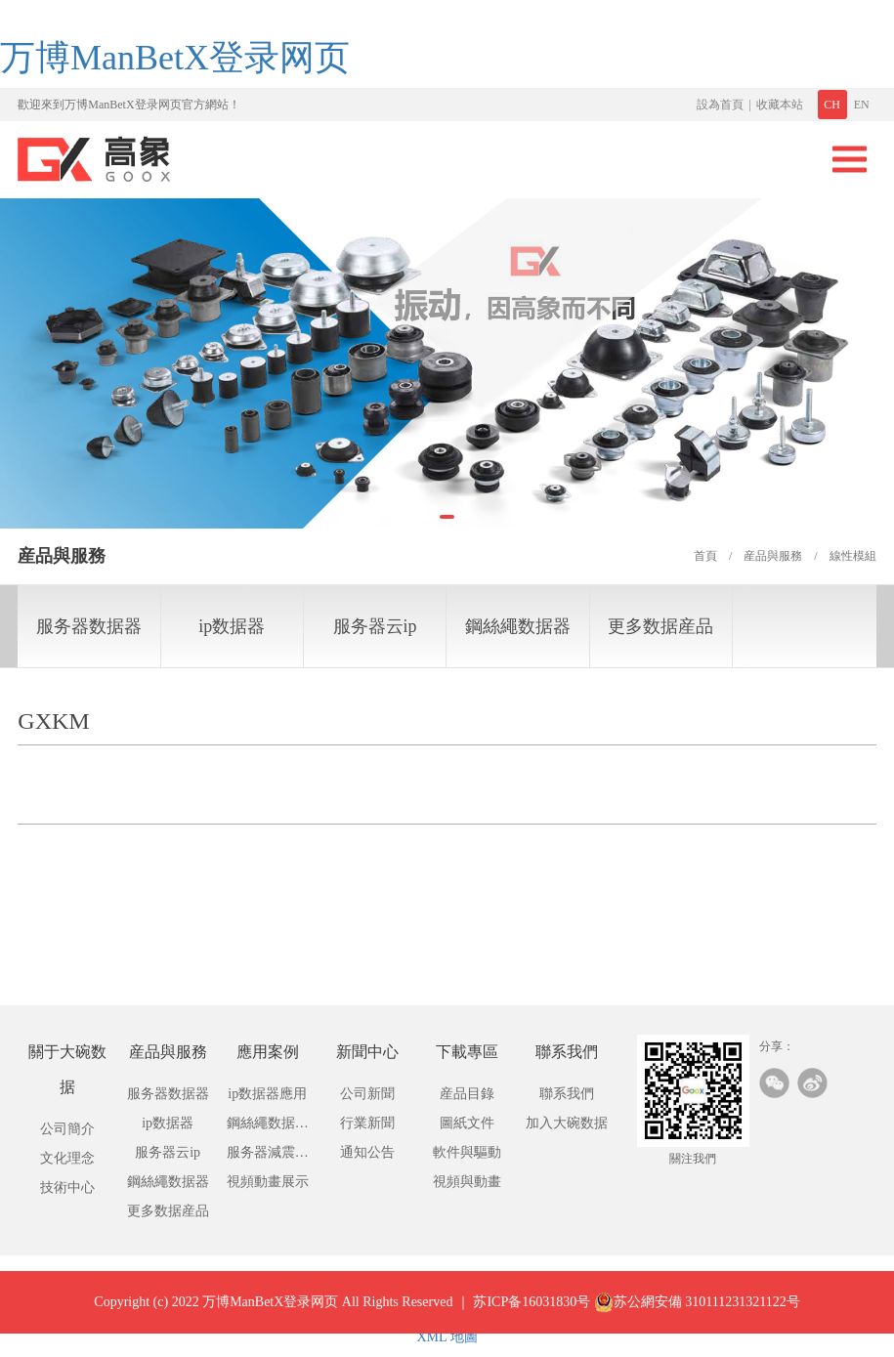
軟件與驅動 (467, 1152)
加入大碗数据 (567, 1123)
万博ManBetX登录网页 (175, 57)
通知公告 (367, 1152)
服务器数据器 (89, 626)
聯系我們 (566, 1093)
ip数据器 (231, 626)
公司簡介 (67, 1129)
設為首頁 (720, 104)
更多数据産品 (660, 626)
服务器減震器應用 (268, 1156)
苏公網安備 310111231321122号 (697, 1317)
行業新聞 (367, 1123)
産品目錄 (467, 1093)
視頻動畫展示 (268, 1181)
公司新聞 (367, 1093)
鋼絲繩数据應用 (268, 1127)
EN (862, 104)
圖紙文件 (467, 1123)
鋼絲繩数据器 (518, 626)
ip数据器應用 (267, 1093)
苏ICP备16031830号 (531, 1316)
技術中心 (67, 1187)
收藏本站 (779, 104)
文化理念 (67, 1158)
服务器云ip (375, 626)
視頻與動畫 (467, 1181)
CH (832, 104)
